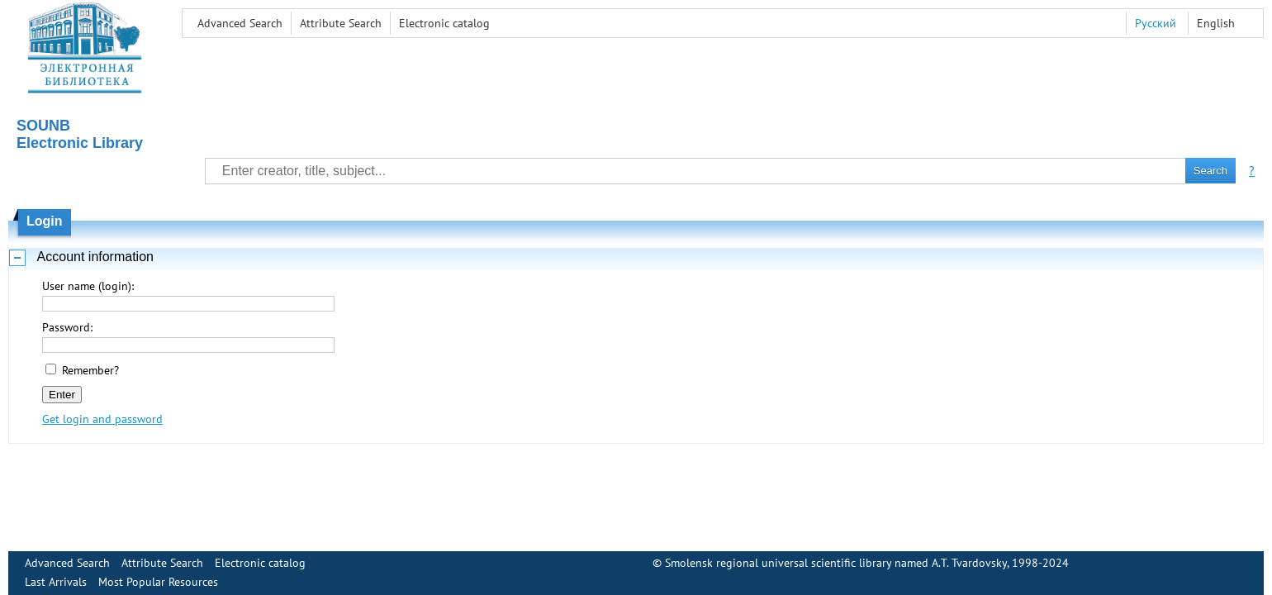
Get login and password (102, 419)
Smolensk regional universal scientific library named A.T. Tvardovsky (836, 562)
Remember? (90, 370)
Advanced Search (239, 23)
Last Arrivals (56, 581)
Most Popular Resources (158, 581)
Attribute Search (341, 23)
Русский (1155, 23)
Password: (67, 327)
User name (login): (88, 285)
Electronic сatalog (444, 23)
